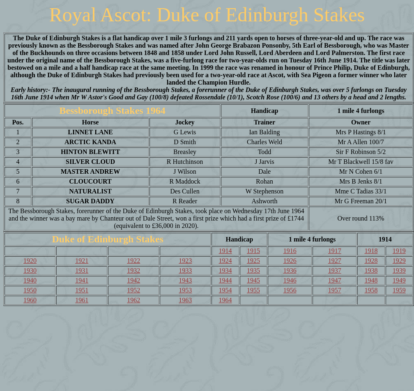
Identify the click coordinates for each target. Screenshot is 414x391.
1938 (370, 270)
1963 (185, 300)
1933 (185, 270)
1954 (225, 290)
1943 (185, 280)
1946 (290, 280)
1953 (185, 290)
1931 (81, 270)
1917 (334, 250)
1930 (30, 270)
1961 (81, 300)
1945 (253, 280)
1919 (399, 250)
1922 (133, 260)
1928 (370, 260)
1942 (133, 280)
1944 (225, 280)
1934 (225, 270)
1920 (30, 260)
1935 (253, 270)
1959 (399, 290)
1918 (370, 250)
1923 (185, 260)
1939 (399, 270)
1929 (399, 260)
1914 (225, 250)
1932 (133, 270)
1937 (334, 270)
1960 (30, 300)
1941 (81, 280)
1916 (290, 250)
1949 (399, 280)
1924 (225, 260)
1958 (370, 290)
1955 (253, 290)
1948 (370, 280)
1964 (225, 300)
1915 (253, 250)
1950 (30, 290)
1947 (334, 280)
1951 (81, 290)
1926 (290, 260)
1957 (334, 290)
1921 (81, 260)
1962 (133, 300)
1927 (334, 260)
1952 (133, 290)
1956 (290, 290)
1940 (30, 280)
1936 (290, 270)
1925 (253, 260)
